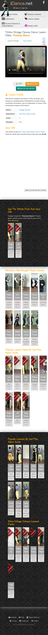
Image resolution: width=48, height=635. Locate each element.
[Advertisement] (23, 164)
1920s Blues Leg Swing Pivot (41, 468)
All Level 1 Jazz (17, 415)
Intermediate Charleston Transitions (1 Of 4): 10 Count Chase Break (26, 333)
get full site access (26, 89)
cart (32, 84)
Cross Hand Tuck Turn (11, 505)
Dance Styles (32, 18)
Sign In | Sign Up (20, 8)
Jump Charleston (26, 505)
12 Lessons (10, 228)
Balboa (9, 339)
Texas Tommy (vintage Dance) (26, 415)
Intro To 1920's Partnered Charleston (11, 550)
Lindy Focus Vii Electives (33, 550)
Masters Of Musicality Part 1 (43, 296)
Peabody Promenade (9, 296)
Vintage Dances (24, 110)
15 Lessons (7, 361)
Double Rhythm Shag (43, 379)
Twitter (34, 621)
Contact (12, 617)
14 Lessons (25, 532)
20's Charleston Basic (17, 296)
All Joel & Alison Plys (18, 246)
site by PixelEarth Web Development (24, 624)
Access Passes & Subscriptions (11, 24)
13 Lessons (16, 361)
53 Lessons (17, 228)
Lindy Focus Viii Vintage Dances (11, 586)
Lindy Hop (34, 302)
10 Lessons (10, 532)
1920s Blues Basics (26, 468)
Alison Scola (30, 114)
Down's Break (34, 296)
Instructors (8, 18)
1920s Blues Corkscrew (33, 468)
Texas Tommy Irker (9, 333)
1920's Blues (17, 378)
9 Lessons (8, 397)
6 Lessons (25, 361)
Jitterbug (11, 511)
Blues (17, 384)
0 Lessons (33, 532)
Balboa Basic (18, 468)
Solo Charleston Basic (11, 468)
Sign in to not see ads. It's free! (35, 190)
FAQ (21, 617)
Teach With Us (33, 617)
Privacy (13, 621)
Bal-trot (26, 378)
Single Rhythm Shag (9, 415)
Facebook (24, 621)
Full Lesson (27, 41)
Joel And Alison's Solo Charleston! (9, 379)
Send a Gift (31, 25)
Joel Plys (22, 114)
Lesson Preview (13, 41)
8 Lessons (25, 397)
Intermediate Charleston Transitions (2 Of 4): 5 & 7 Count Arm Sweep (34, 333)
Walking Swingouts (17, 333)
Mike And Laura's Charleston (26, 550)
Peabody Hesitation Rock (26, 296)
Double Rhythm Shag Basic (18, 505)
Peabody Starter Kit (11, 246)
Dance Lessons (33, 14)
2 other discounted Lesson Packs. (33, 132)
